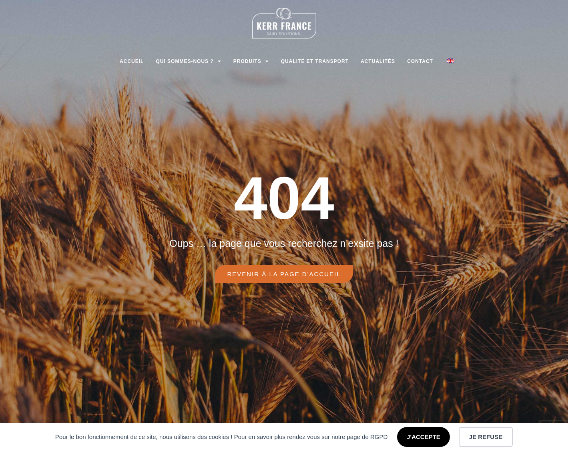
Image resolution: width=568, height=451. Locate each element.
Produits (251, 61)
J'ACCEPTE (423, 436)
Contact (420, 61)
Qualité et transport (315, 61)
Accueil (132, 61)
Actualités (378, 61)
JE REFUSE (485, 436)
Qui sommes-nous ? (188, 61)
